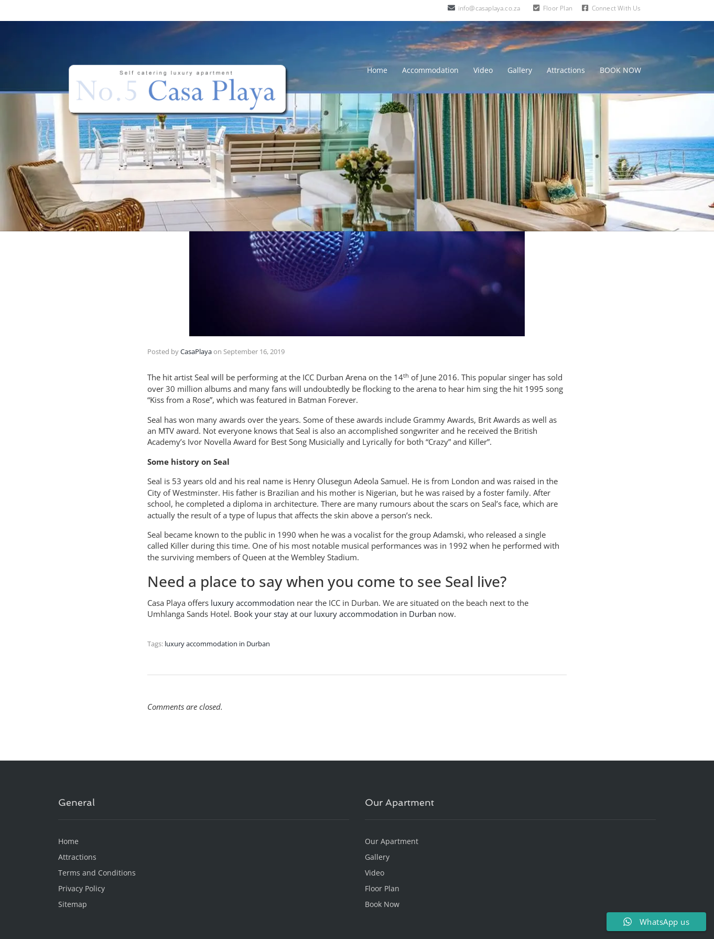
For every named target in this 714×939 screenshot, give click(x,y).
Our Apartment (391, 841)
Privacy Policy (81, 888)
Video (483, 70)
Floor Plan (557, 8)
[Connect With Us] (585, 8)
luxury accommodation (253, 602)
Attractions (566, 70)
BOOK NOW (620, 70)
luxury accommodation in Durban (217, 643)
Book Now (382, 904)
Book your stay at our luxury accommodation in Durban (335, 614)
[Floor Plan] (536, 8)
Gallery (519, 70)
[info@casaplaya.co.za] (451, 8)
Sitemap (72, 904)
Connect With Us (616, 8)
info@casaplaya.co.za (489, 8)
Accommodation (430, 70)
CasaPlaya (196, 351)
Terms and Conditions (97, 873)
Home (377, 70)
